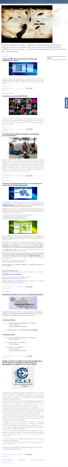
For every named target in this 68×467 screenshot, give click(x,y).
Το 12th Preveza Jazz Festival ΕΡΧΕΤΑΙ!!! (15, 96)
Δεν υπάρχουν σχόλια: (19, 88)
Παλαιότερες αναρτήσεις (37, 460)
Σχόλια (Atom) (10, 462)
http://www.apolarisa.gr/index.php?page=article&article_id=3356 (14, 283)
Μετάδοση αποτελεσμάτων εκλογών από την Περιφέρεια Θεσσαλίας (22, 294)
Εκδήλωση (7, 456)
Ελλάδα (7, 131)
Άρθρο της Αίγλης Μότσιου (17, 281)
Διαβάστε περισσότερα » (6, 86)
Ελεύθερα (7, 90)
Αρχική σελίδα (22, 460)
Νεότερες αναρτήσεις (7, 460)
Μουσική (10, 131)
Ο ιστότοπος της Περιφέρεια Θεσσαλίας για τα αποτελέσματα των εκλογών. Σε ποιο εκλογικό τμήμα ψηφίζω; (22, 184)
